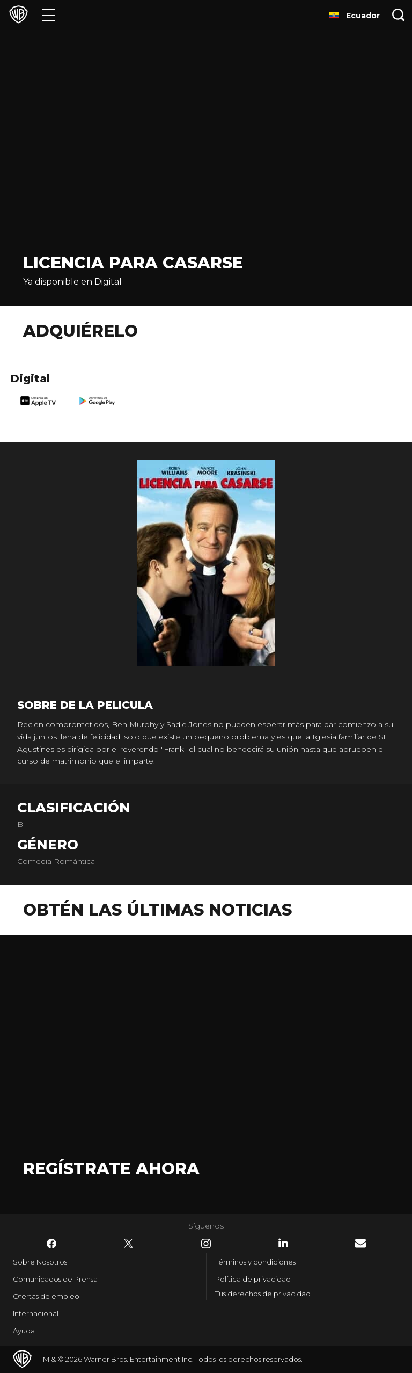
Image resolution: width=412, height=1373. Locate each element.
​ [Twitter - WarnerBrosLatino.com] (128, 1243)
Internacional (35, 1313)
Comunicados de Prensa (55, 1279)
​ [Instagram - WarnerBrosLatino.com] (206, 1243)
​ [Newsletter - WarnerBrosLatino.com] (360, 1243)
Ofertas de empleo (46, 1296)
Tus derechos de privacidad (263, 1293)
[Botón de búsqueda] (398, 15)
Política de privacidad (253, 1279)
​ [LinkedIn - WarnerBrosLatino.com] (283, 1243)
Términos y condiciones (255, 1262)
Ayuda (24, 1330)
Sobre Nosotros (40, 1262)
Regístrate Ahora (111, 1169)
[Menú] (48, 15)
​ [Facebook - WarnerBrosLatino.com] (51, 1243)
